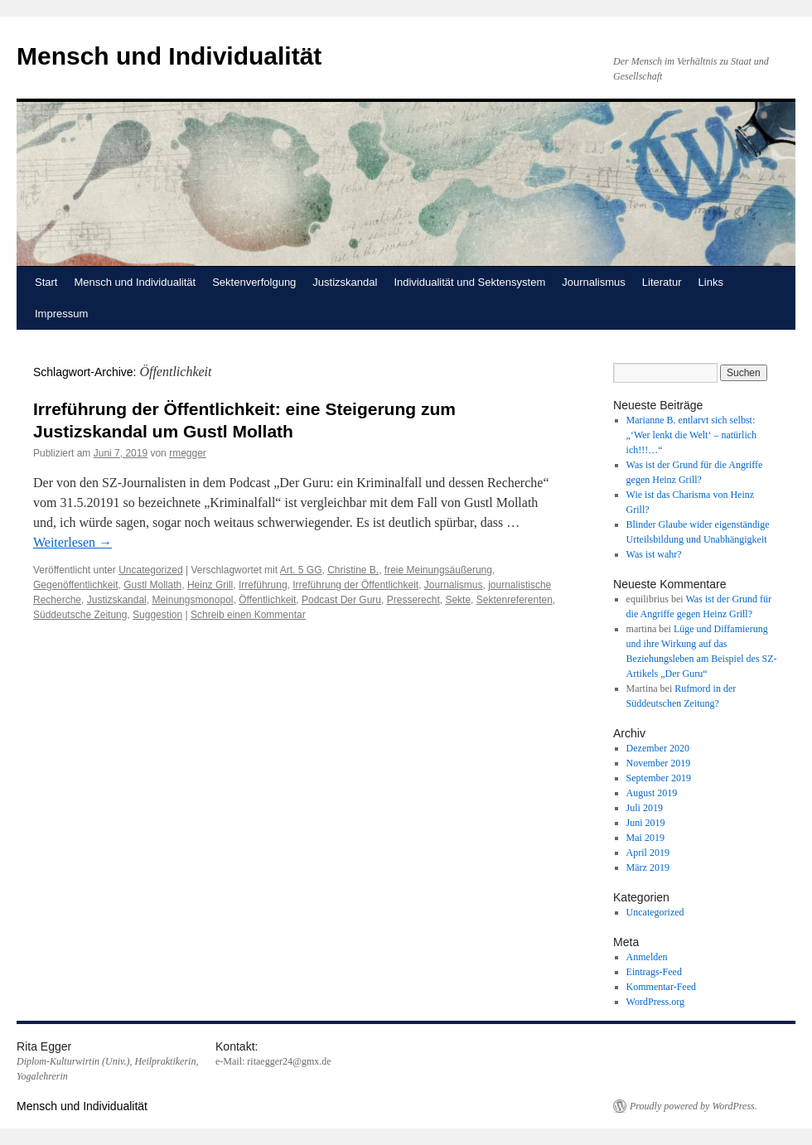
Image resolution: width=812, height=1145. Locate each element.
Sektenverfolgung (254, 282)
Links (710, 282)
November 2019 (658, 763)
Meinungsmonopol (192, 600)
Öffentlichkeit (267, 600)
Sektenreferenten (514, 600)
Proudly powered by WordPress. (693, 1106)
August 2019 (652, 793)
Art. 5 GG (301, 570)
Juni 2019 (645, 823)
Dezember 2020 (657, 748)
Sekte (458, 600)
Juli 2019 (644, 808)
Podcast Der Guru (341, 600)
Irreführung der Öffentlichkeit (355, 585)
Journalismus (594, 282)
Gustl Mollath (152, 585)
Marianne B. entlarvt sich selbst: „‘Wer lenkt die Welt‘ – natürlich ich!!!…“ (691, 435)
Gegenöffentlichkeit (75, 585)
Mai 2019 (645, 837)
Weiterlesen (72, 542)
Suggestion (157, 615)
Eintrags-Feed (654, 972)
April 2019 (647, 852)
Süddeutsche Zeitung (80, 615)
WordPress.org (655, 1001)
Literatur (662, 282)
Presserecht (413, 600)
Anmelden (647, 957)
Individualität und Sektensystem (469, 282)
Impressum (61, 313)
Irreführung (263, 585)
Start (46, 282)
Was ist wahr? (654, 554)
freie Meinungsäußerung (438, 570)
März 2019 (647, 867)
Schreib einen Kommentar (248, 615)
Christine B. (353, 570)
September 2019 (658, 778)
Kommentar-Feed (661, 987)
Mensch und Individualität (169, 56)
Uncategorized (150, 570)
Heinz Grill (210, 585)
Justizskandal (344, 282)
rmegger (187, 453)
